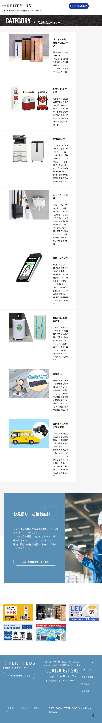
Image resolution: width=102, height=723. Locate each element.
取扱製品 (85, 684)
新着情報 (85, 691)
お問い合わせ (78, 6)
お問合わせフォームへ (36, 561)
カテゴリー (86, 669)
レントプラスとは (89, 662)
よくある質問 (87, 676)
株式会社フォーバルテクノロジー (24, 667)
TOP (93, 715)
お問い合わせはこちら (19, 675)
